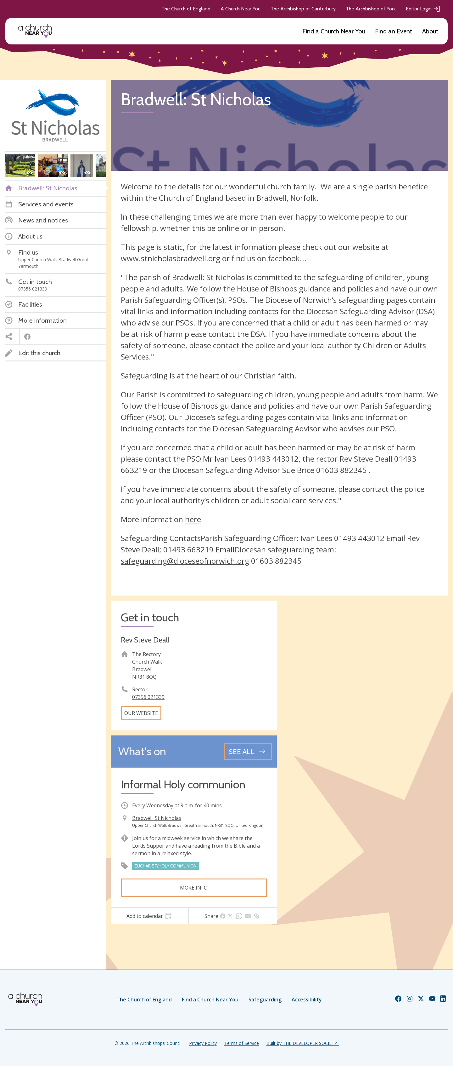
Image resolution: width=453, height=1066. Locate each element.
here (193, 519)
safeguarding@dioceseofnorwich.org (185, 561)
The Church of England (185, 9)
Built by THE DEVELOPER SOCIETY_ (302, 1043)
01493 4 (348, 538)
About (430, 31)
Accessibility (307, 999)
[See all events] (248, 751)
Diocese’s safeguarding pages (235, 417)
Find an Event (393, 31)
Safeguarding (265, 999)
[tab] (149, 916)
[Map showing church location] (365, 684)
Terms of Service (241, 1043)
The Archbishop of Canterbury (303, 9)
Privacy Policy (203, 1043)
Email (395, 538)
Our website (141, 713)
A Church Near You (240, 9)
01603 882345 (276, 561)
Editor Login (423, 9)
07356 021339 (148, 697)
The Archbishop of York (371, 9)
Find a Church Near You (333, 31)
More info (194, 887)
